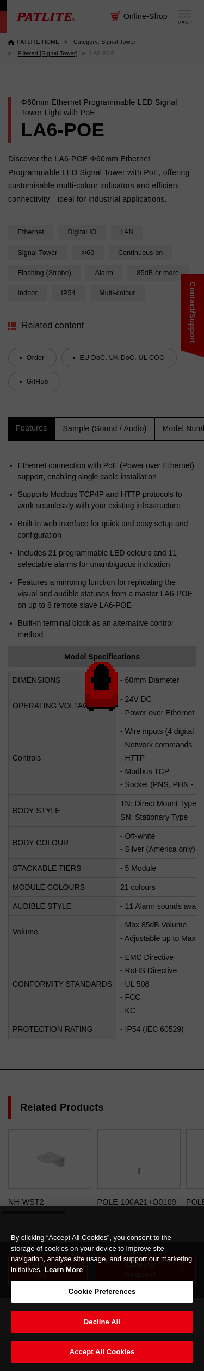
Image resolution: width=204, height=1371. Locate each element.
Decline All (102, 1322)
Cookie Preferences (102, 1291)
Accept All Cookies (102, 1352)
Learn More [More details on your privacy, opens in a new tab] (64, 1270)
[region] (102, 1288)
